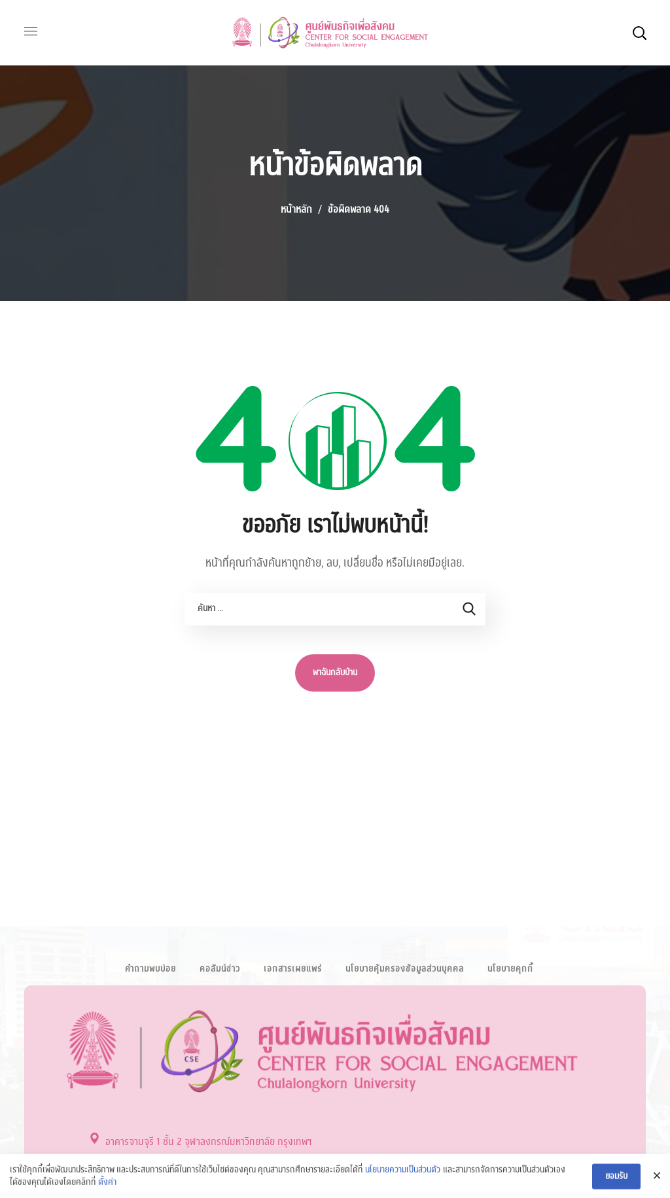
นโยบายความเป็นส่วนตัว (402, 1175)
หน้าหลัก (296, 209)
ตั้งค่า (107, 1188)
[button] (639, 32)
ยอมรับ (616, 1182)
